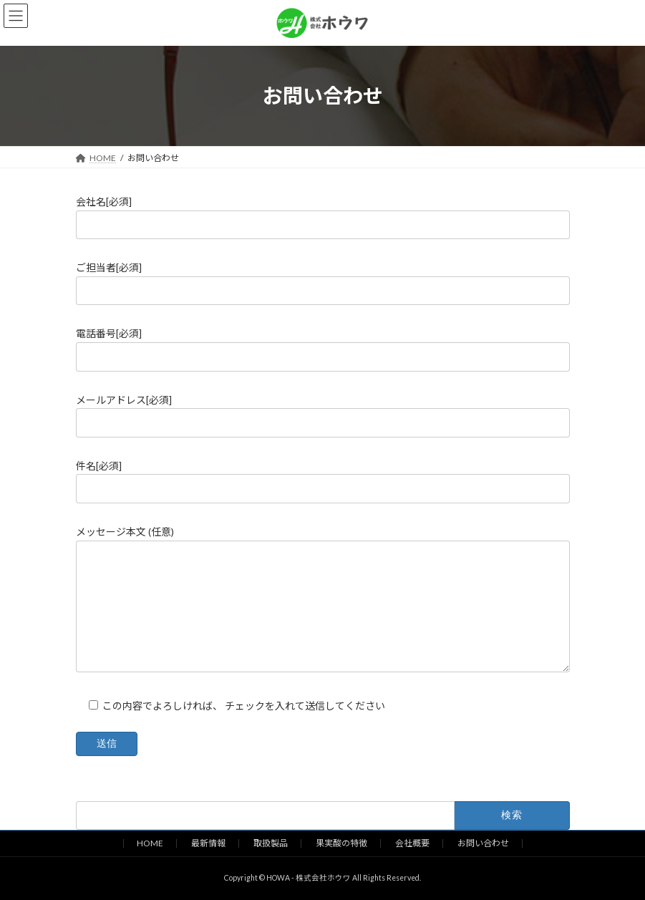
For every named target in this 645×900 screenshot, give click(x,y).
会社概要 (412, 843)
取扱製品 (270, 843)
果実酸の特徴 (341, 843)
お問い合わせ (483, 843)
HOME (150, 843)
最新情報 (208, 843)
